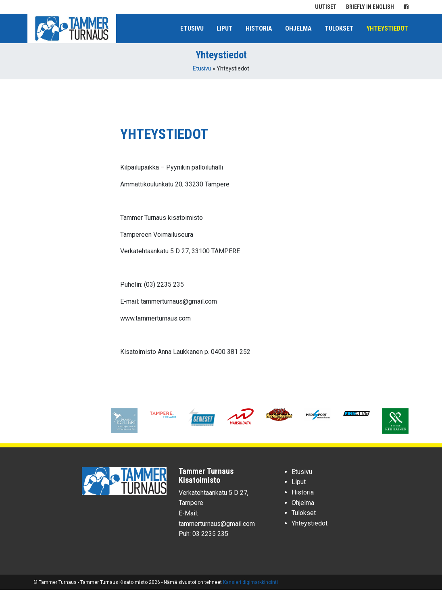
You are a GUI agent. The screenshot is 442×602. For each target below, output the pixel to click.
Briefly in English (370, 7)
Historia (259, 28)
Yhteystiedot (387, 28)
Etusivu (192, 28)
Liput (225, 28)
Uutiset (325, 7)
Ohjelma (298, 28)
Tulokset (339, 28)
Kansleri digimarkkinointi (250, 582)
